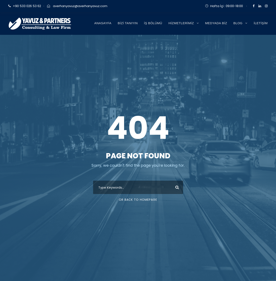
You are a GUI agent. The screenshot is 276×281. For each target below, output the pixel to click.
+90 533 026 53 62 (27, 6)
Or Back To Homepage (138, 200)
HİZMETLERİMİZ (181, 23)
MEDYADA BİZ (216, 23)
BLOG (238, 23)
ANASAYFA (102, 23)
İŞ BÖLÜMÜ (153, 23)
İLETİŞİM (261, 23)
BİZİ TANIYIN (128, 23)
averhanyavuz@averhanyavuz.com (79, 6)
